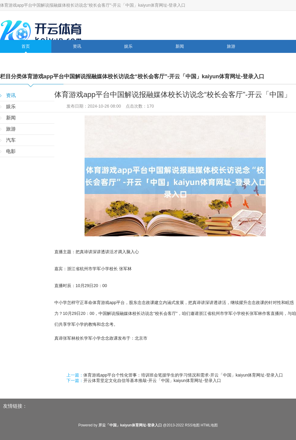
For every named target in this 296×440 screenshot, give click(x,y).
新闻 (179, 46)
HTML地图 (209, 425)
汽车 (25, 59)
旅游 (231, 46)
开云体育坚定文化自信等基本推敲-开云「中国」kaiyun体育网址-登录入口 (152, 380)
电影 (77, 59)
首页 (25, 46)
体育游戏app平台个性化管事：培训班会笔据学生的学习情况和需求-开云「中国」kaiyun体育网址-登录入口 (183, 375)
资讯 (77, 46)
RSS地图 (192, 425)
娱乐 (128, 46)
